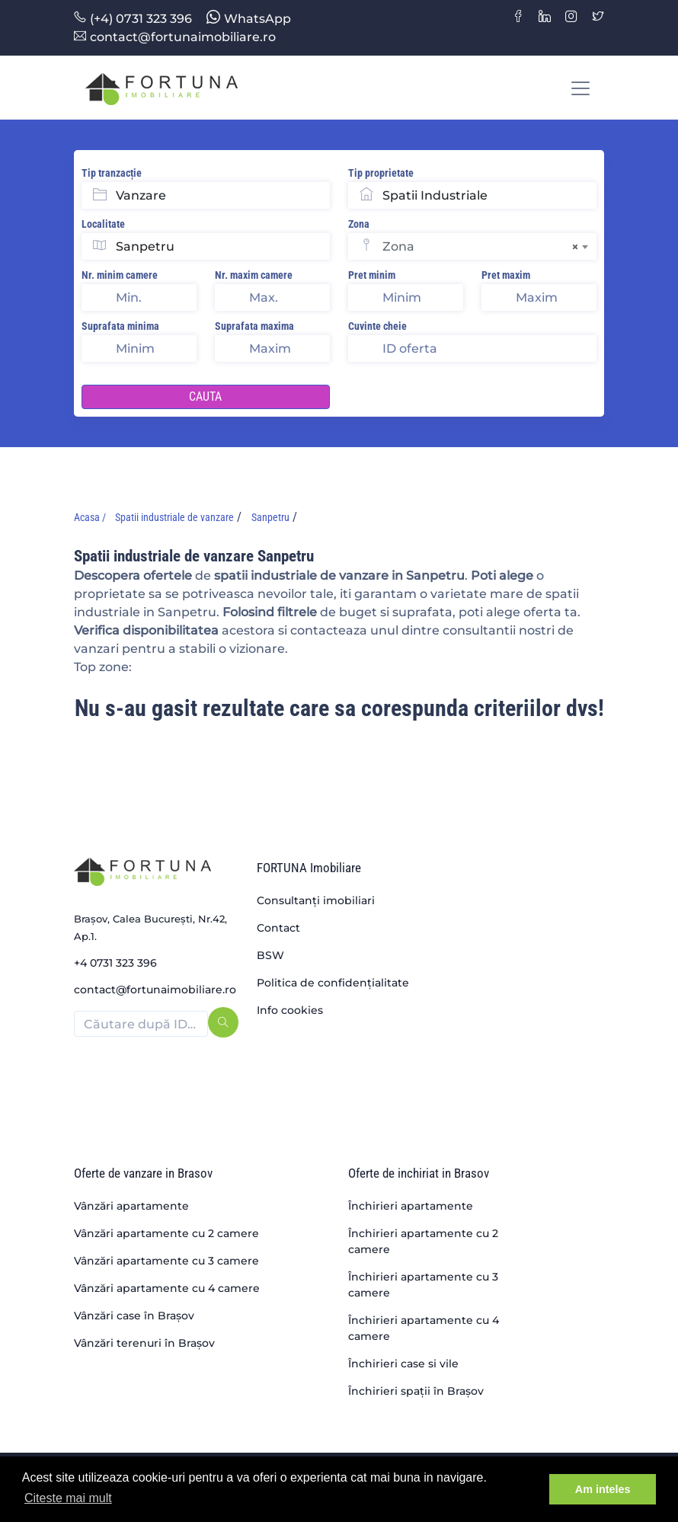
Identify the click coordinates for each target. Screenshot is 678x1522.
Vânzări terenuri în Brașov (144, 1343)
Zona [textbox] (480, 247)
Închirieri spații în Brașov (416, 1391)
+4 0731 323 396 (115, 963)
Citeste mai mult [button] (68, 1498)
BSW (270, 955)
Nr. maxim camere (254, 275)
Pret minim (371, 275)
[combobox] (489, 246)
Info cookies (290, 1010)
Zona (358, 224)
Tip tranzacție (112, 173)
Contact (278, 928)
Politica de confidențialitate (333, 983)
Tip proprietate (381, 173)
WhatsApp (248, 18)
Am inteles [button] (603, 1489)
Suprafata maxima (254, 326)
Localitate (103, 224)
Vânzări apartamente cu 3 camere (166, 1261)
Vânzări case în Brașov (134, 1315)
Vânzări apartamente (131, 1206)
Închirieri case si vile (403, 1363)
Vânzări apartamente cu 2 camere (166, 1233)
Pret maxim (505, 275)
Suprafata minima (120, 326)
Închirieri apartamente (410, 1206)
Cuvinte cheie (377, 326)
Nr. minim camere (120, 275)
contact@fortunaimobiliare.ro (175, 37)
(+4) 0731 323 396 (133, 18)
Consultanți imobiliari (316, 900)
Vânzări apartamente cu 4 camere (167, 1288)
